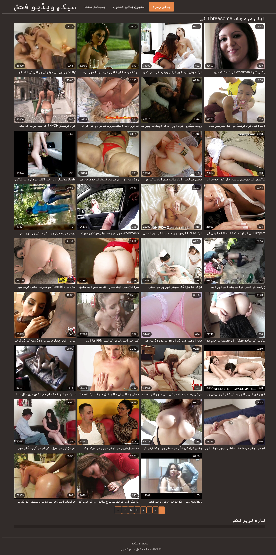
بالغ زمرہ (160, 7)
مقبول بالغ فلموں (127, 7)
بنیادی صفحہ (93, 7)
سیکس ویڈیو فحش (43, 6)
